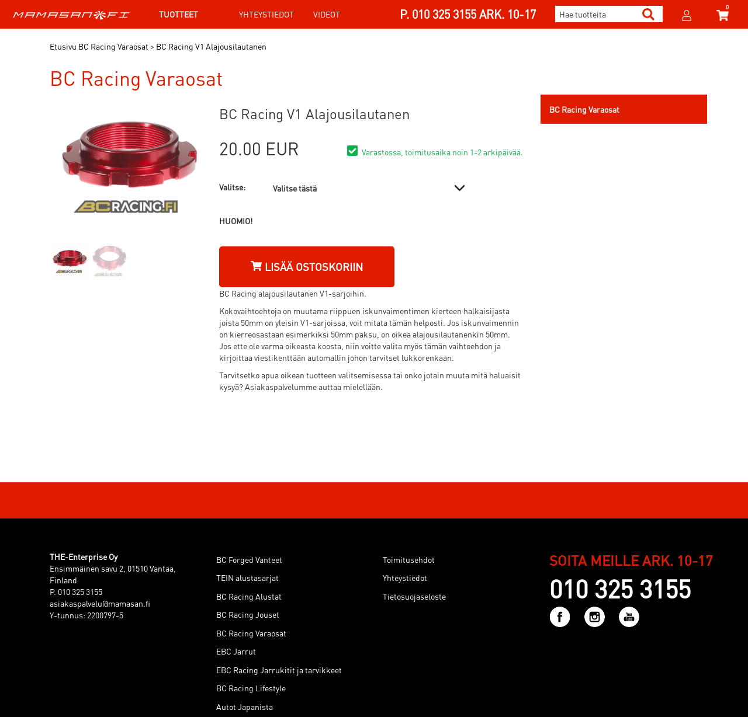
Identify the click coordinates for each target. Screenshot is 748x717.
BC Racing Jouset (247, 614)
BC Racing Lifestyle (251, 688)
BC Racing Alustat (249, 596)
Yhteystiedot (266, 14)
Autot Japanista (244, 706)
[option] (70, 261)
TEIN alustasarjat (247, 577)
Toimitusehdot (409, 559)
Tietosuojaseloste (414, 596)
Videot (326, 14)
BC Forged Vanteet (249, 559)
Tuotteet (178, 14)
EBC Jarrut (236, 651)
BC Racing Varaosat (251, 633)
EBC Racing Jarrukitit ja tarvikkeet (279, 669)
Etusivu (63, 46)
